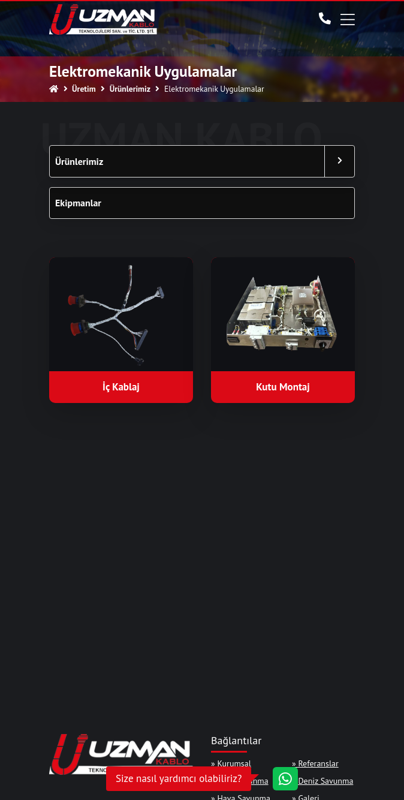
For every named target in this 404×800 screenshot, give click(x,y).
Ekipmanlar (78, 203)
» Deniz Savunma (322, 780)
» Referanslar (315, 763)
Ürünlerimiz (79, 161)
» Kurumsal (231, 763)
